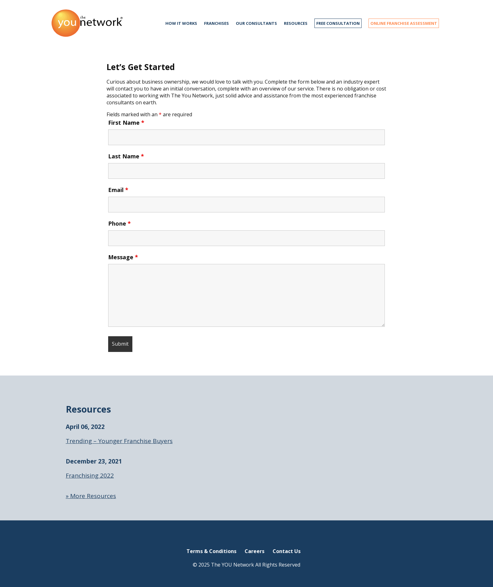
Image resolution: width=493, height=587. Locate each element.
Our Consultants (256, 23)
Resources (295, 23)
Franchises (216, 23)
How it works (181, 23)
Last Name (126, 156)
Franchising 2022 (90, 475)
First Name (126, 122)
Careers (254, 551)
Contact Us (287, 551)
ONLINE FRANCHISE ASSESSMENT (403, 23)
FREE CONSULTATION (338, 23)
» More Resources (91, 496)
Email (118, 190)
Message (123, 257)
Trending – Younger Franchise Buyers (119, 441)
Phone (119, 223)
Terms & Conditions (211, 551)
